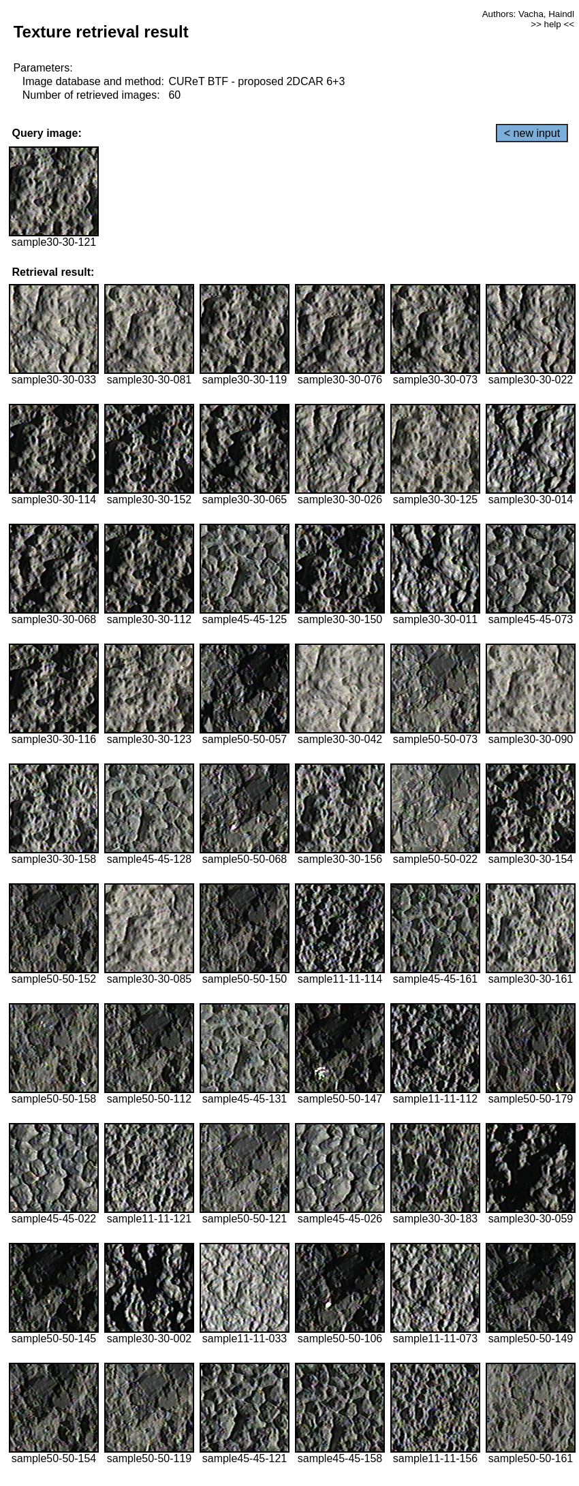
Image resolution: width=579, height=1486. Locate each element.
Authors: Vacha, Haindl (528, 14)
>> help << (552, 24)
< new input (532, 133)
